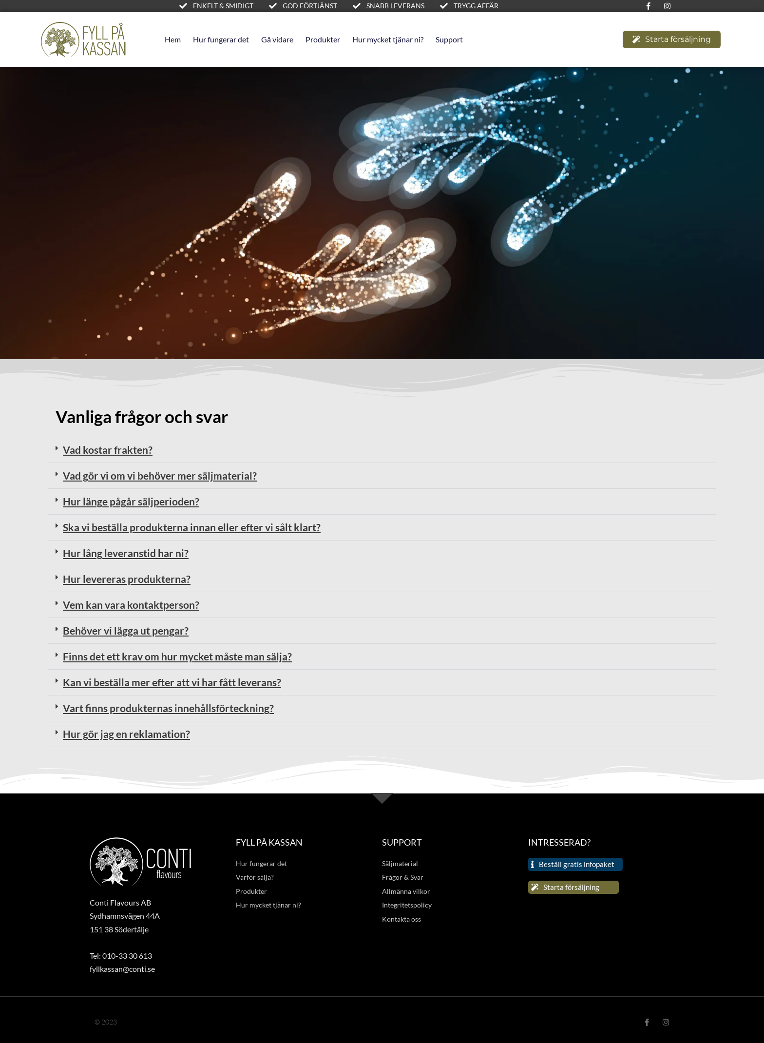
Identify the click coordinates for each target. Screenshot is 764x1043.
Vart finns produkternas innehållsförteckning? (168, 708)
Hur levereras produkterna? (127, 579)
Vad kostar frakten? (108, 450)
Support (449, 39)
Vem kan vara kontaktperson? (131, 605)
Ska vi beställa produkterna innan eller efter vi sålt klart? (192, 527)
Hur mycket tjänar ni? (387, 39)
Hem (173, 39)
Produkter (323, 39)
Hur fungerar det (221, 39)
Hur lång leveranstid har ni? (126, 553)
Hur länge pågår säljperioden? (131, 501)
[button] (382, 450)
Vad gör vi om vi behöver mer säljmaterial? (160, 475)
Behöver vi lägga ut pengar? (126, 630)
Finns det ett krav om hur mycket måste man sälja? (177, 656)
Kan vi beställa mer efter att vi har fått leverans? (172, 682)
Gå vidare (277, 39)
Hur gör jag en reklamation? (126, 734)
